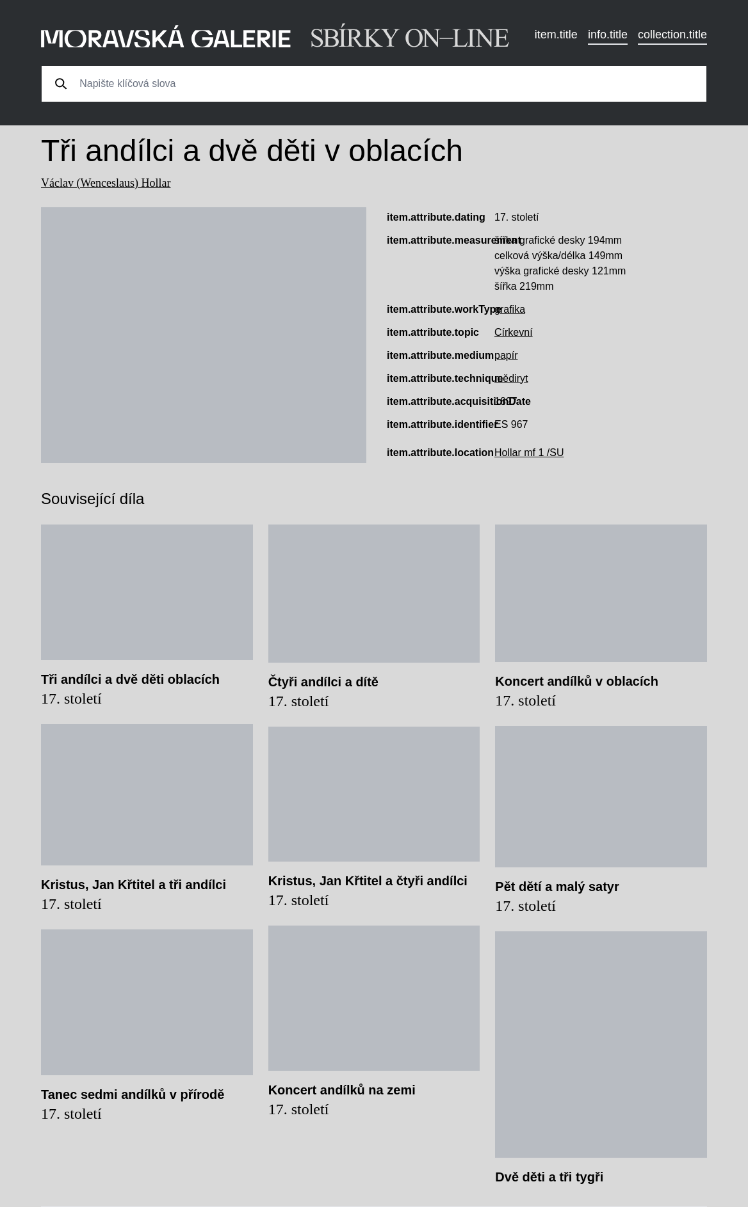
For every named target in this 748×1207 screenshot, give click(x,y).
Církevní (513, 332)
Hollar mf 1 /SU (529, 452)
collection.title (672, 34)
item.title (556, 34)
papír (505, 355)
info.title (608, 34)
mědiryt (511, 378)
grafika (509, 309)
